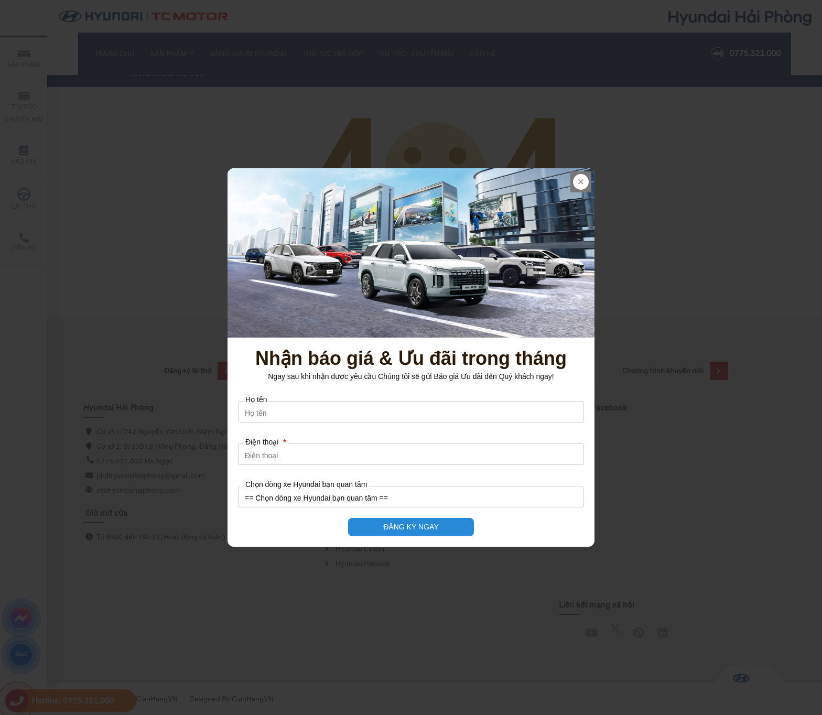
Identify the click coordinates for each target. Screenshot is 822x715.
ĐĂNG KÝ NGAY (411, 527)
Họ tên (256, 399)
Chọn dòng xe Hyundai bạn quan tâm (306, 484)
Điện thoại (265, 442)
